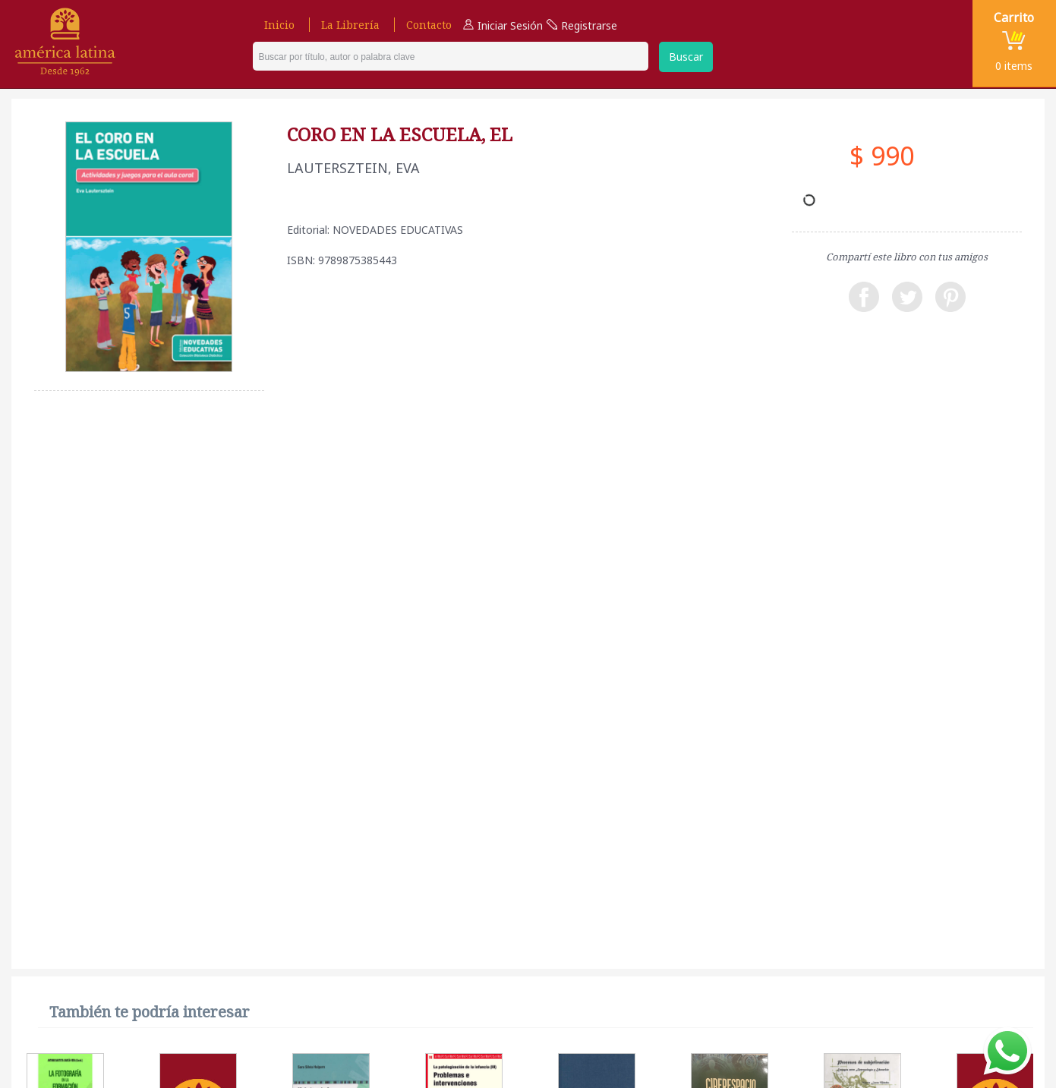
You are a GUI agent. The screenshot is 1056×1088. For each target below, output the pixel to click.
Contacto (429, 24)
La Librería (350, 24)
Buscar (686, 56)
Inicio (279, 24)
